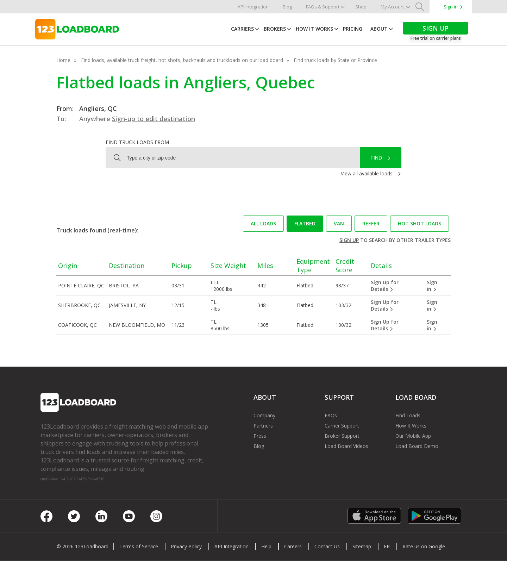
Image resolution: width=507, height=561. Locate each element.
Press (260, 435)
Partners (263, 425)
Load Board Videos (346, 446)
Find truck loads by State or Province (335, 60)
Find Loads (407, 415)
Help (266, 546)
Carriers (242, 28)
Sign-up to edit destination (153, 118)
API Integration (253, 7)
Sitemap (361, 546)
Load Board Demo (416, 446)
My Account (393, 7)
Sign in (451, 7)
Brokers (275, 28)
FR (387, 546)
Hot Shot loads (419, 223)
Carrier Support (342, 425)
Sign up (349, 240)
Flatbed (304, 223)
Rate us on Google (423, 546)
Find (376, 158)
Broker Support (342, 435)
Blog (287, 7)
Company (264, 415)
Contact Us (327, 546)
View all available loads (367, 173)
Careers (293, 546)
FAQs (331, 415)
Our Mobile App (413, 435)
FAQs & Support (322, 7)
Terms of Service (138, 546)
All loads (263, 223)
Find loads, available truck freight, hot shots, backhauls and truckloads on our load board (182, 60)
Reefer (371, 223)
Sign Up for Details (385, 285)
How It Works (314, 28)
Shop (361, 7)
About (379, 28)
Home (63, 60)
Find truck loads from (137, 142)
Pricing (352, 28)
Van (339, 223)
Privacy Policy (186, 546)
